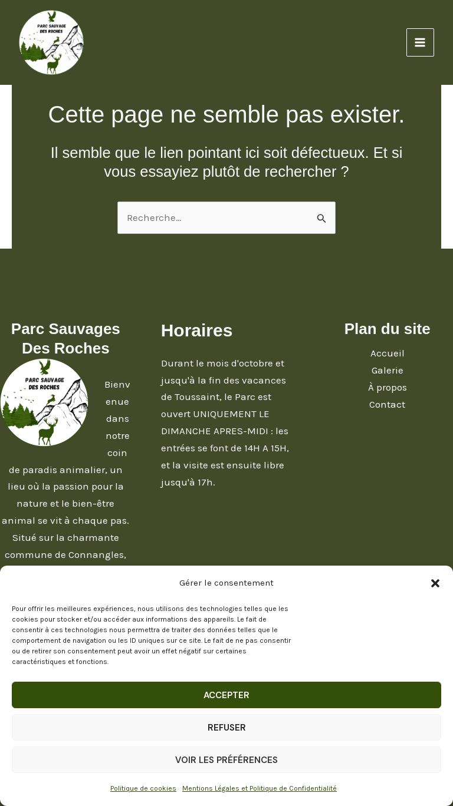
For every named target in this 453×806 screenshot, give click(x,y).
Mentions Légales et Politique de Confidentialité (259, 788)
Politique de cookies (143, 788)
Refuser (227, 728)
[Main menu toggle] (420, 42)
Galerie (387, 370)
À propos (387, 387)
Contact (387, 404)
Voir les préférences (226, 760)
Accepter (226, 695)
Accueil (387, 353)
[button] (435, 583)
